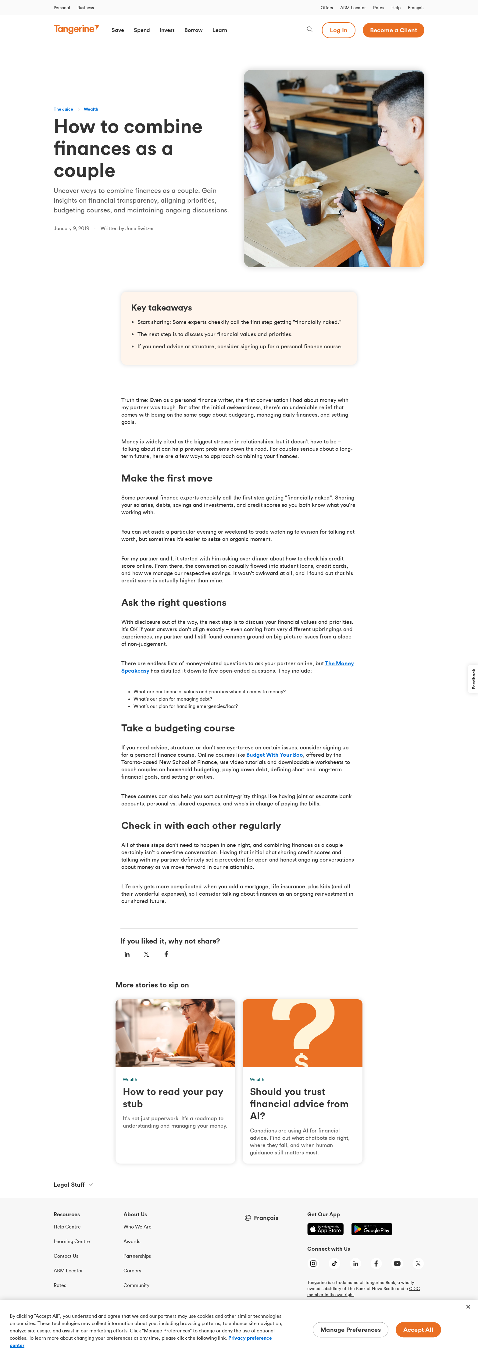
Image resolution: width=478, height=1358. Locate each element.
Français (416, 7)
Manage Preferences (350, 1329)
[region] (239, 1329)
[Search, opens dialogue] (309, 30)
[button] (118, 30)
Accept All (418, 1329)
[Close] (468, 1307)
